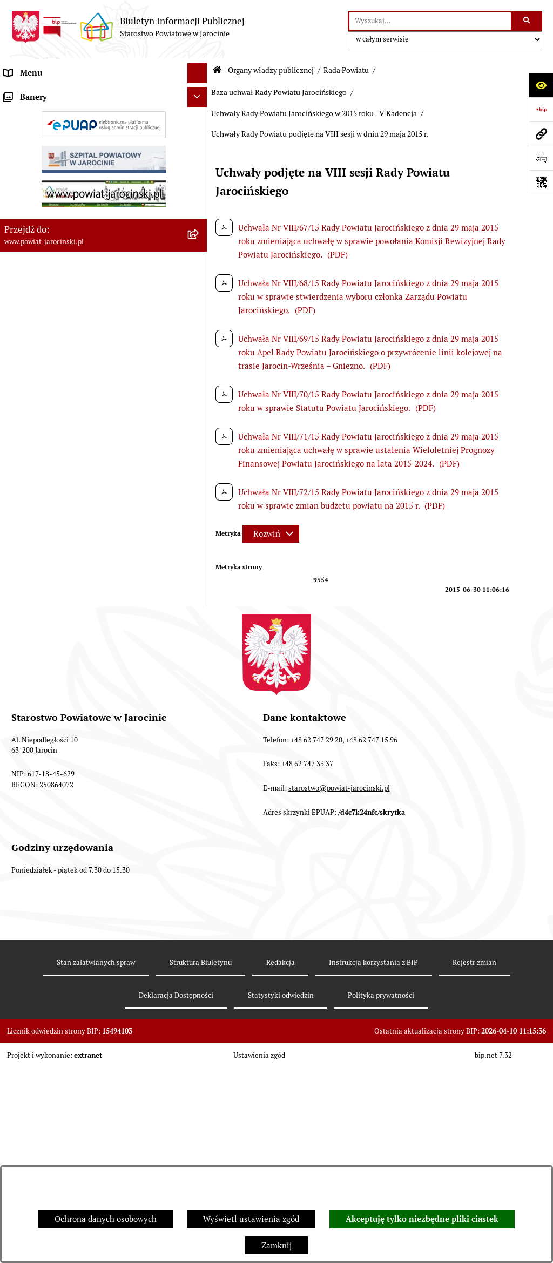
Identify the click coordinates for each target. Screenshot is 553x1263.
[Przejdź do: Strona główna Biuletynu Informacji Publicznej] (217, 70)
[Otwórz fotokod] (541, 182)
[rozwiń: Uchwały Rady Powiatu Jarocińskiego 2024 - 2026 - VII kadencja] (199, 565)
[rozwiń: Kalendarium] (199, 393)
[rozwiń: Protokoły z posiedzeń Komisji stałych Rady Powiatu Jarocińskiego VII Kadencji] (199, 460)
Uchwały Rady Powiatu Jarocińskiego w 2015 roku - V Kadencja (314, 113)
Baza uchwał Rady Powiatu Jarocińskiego (279, 92)
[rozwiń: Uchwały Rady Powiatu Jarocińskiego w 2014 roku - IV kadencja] (199, 605)
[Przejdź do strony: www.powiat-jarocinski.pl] (541, 133)
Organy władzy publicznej (271, 70)
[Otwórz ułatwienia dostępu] (541, 85)
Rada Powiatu (346, 70)
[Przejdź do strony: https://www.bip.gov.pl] (541, 109)
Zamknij (276, 1245)
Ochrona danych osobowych (106, 1219)
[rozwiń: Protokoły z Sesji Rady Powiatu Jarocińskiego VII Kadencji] (199, 420)
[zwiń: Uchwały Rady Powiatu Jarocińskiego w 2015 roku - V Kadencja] (199, 684)
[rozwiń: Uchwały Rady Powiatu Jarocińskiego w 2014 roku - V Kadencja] (199, 644)
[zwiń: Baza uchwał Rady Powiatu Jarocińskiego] (199, 538)
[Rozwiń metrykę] (270, 534)
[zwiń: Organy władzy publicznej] (199, 93)
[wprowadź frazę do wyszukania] (430, 21)
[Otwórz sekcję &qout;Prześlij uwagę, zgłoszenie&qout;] (541, 158)
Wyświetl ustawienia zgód (251, 1219)
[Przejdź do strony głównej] (128, 27)
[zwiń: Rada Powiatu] (199, 120)
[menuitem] (103, 120)
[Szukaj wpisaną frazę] (527, 21)
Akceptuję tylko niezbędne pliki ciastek (422, 1219)
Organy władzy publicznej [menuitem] (51, 93)
